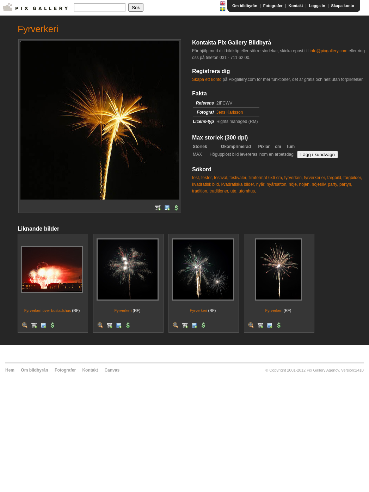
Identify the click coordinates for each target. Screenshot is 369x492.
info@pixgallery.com (328, 50)
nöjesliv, (319, 184)
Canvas (111, 370)
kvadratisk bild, (206, 184)
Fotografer (273, 6)
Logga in (317, 6)
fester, (207, 177)
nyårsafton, (276, 184)
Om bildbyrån (244, 6)
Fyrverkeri (123, 310)
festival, (221, 177)
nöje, (293, 184)
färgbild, (335, 177)
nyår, (260, 184)
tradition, (200, 191)
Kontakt (296, 6)
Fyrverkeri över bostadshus (47, 310)
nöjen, (305, 184)
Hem (9, 370)
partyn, (345, 184)
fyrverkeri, (293, 177)
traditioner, (219, 191)
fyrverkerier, (315, 177)
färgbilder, (353, 177)
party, (333, 184)
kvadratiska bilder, (238, 184)
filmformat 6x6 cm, (265, 177)
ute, (234, 191)
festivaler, (238, 177)
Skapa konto (342, 6)
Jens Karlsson (229, 112)
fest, (196, 177)
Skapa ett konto (206, 79)
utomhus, (247, 191)
